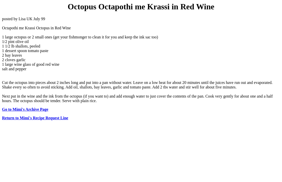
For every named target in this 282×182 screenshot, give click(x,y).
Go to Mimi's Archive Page (25, 109)
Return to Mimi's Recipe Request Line (35, 118)
